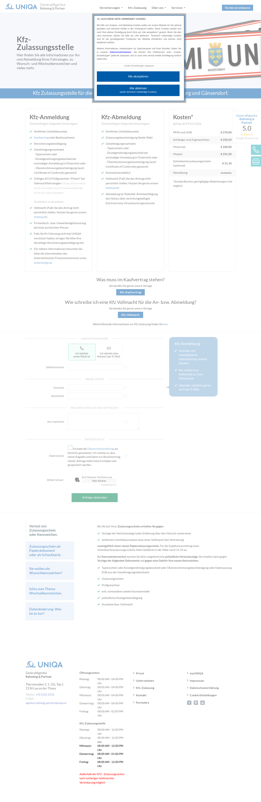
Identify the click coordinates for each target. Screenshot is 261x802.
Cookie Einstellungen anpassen (139, 66)
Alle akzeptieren (138, 76)
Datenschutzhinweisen (120, 52)
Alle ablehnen (138, 90)
